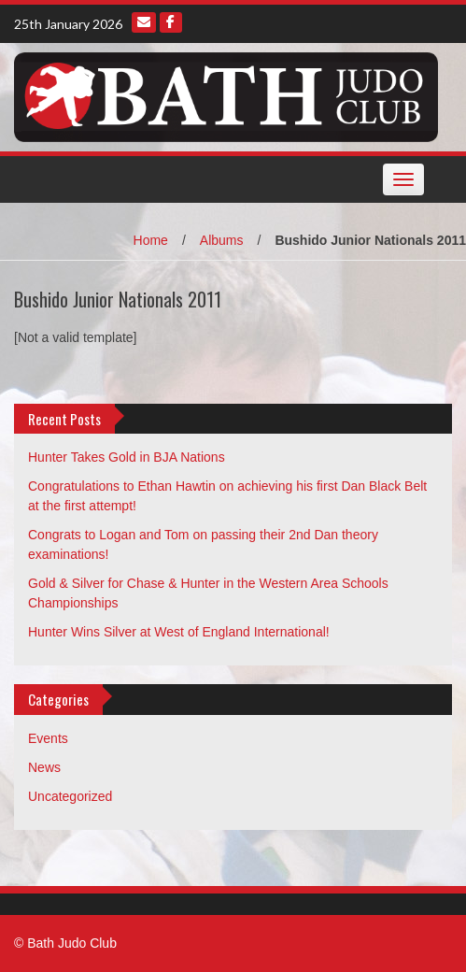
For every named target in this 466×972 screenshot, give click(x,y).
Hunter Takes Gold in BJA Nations (126, 457)
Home (151, 240)
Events (48, 738)
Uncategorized (70, 796)
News (44, 767)
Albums (222, 240)
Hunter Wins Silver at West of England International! (179, 631)
